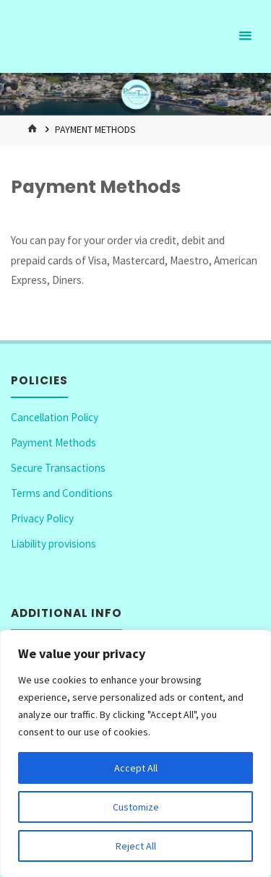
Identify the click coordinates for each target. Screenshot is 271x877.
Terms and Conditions (62, 493)
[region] (135, 753)
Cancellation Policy (54, 417)
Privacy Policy (42, 518)
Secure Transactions (58, 468)
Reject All (136, 845)
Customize (136, 806)
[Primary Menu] (245, 36)
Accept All (136, 767)
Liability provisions (53, 543)
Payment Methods (53, 442)
